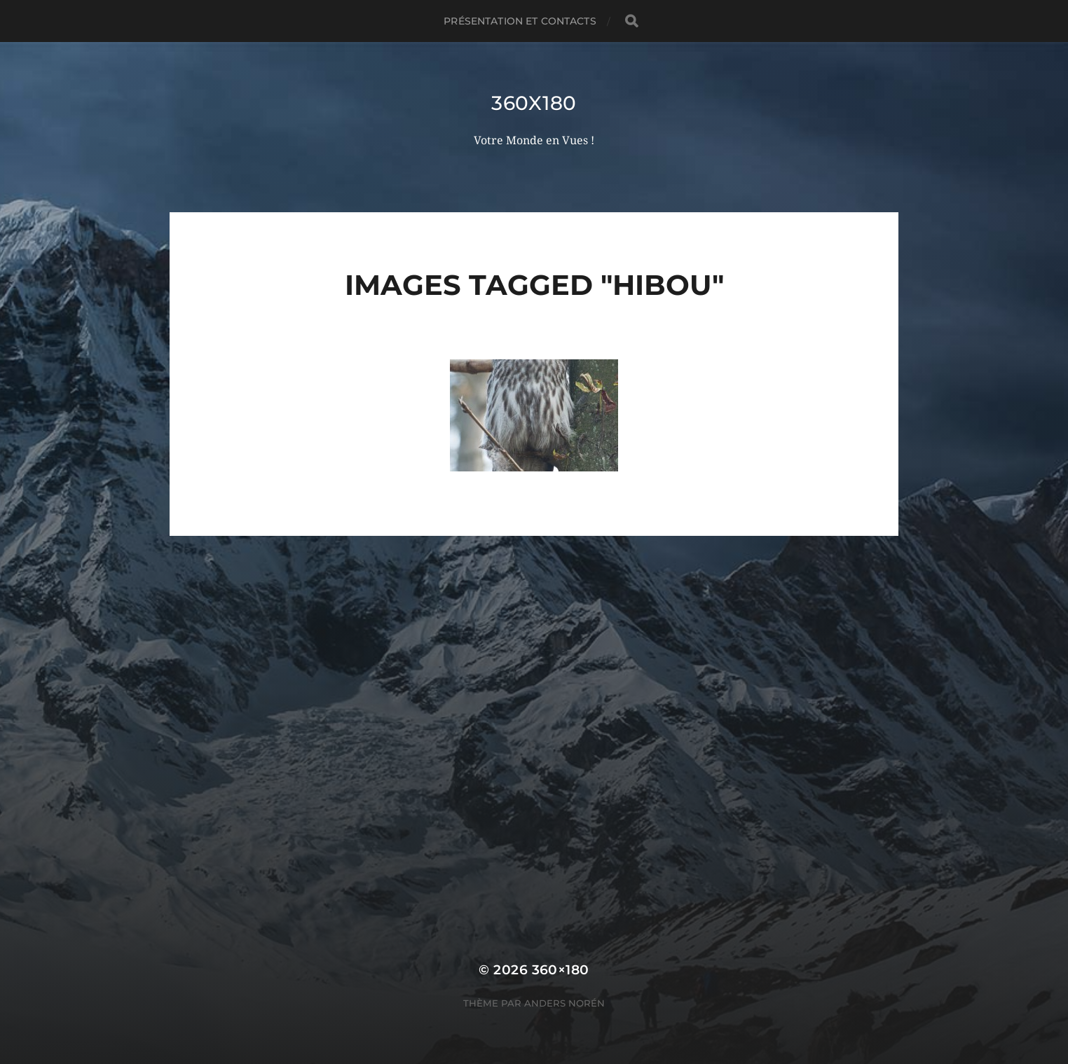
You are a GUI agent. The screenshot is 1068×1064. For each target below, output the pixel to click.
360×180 (560, 970)
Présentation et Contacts (520, 21)
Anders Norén (564, 1003)
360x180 (534, 103)
